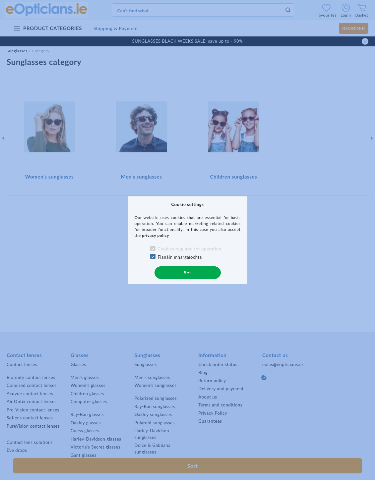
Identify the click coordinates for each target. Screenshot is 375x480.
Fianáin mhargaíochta (179, 257)
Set (187, 272)
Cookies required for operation (189, 248)
